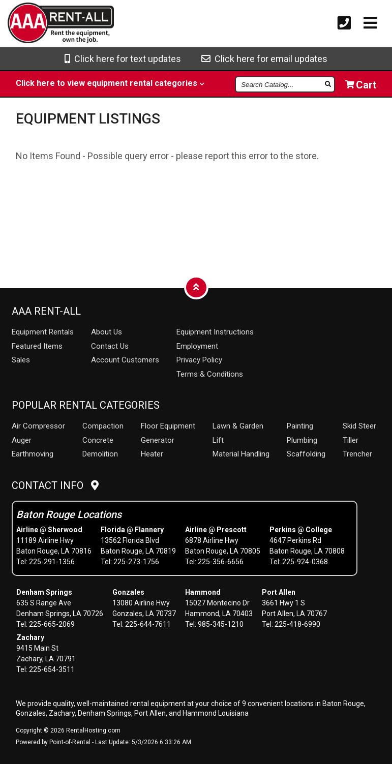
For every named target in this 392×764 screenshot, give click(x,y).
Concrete (97, 440)
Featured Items (37, 346)
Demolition (100, 454)
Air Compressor (38, 426)
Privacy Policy (199, 359)
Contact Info (55, 485)
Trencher (357, 454)
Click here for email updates (264, 58)
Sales (21, 359)
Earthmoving (32, 454)
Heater (152, 454)
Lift (218, 440)
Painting (300, 426)
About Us (106, 332)
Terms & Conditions (209, 374)
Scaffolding (306, 454)
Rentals (43, 332)
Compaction (103, 426)
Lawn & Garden (238, 426)
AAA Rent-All (46, 311)
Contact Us (110, 346)
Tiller (350, 440)
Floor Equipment (168, 426)
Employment (197, 346)
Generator (157, 440)
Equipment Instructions (215, 332)
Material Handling (241, 454)
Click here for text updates (123, 58)
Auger (22, 440)
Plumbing (302, 440)
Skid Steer (359, 426)
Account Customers (125, 359)
